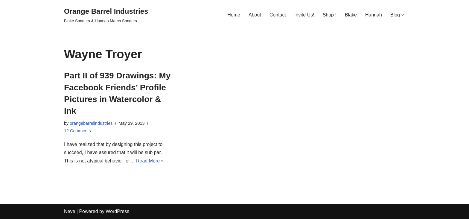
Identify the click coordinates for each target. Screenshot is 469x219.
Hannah (373, 14)
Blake (351, 14)
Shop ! (329, 14)
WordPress (117, 211)
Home (233, 14)
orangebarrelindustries (91, 123)
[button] (402, 15)
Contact (277, 14)
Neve (69, 211)
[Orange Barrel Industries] (106, 14)
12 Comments (77, 130)
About (255, 14)
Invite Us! (304, 14)
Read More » (150, 160)
